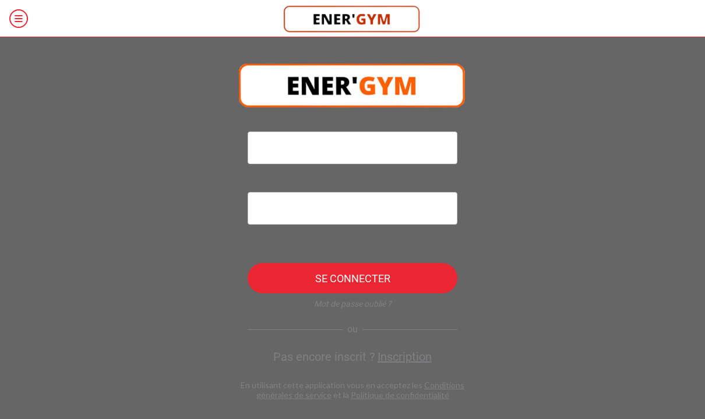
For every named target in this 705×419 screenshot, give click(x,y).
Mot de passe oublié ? (353, 303)
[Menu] (19, 19)
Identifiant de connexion (294, 124)
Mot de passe (274, 184)
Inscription (405, 357)
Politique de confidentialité (400, 395)
